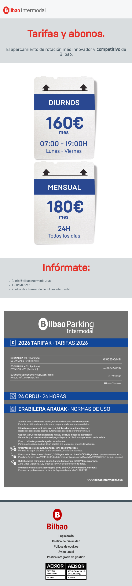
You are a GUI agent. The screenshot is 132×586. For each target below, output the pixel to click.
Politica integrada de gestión (66, 557)
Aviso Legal (66, 552)
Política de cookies (66, 546)
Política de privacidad (66, 541)
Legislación (66, 536)
